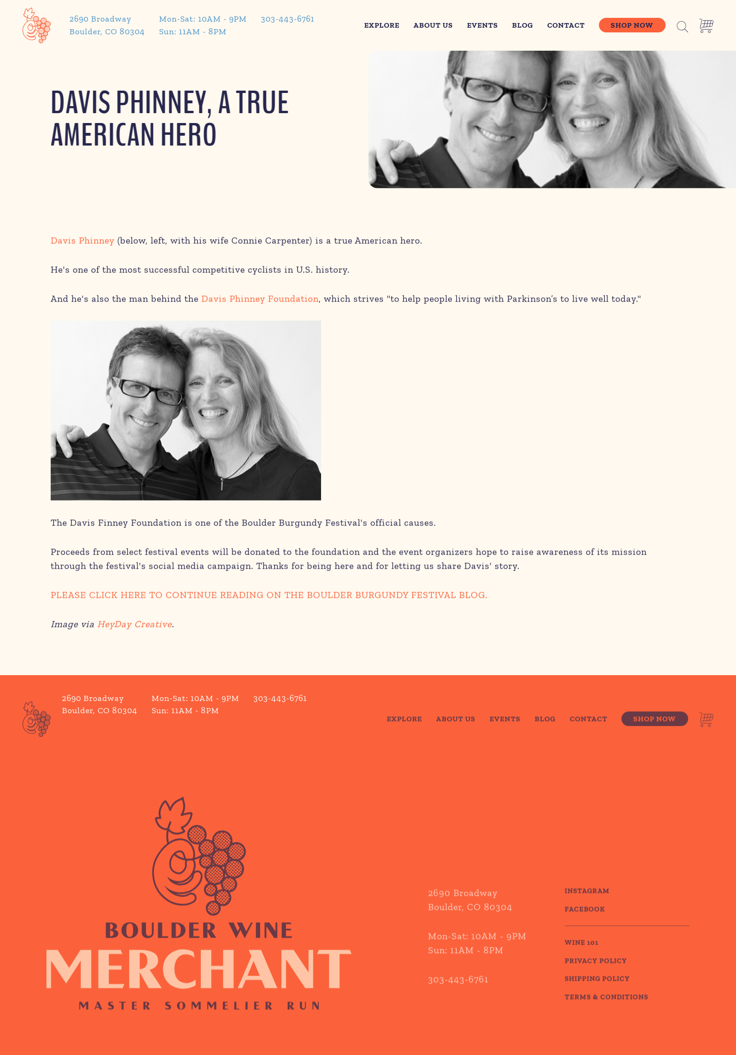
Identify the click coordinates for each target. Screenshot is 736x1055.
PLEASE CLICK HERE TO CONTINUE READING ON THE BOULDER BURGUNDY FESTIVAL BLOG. (269, 597)
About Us (433, 25)
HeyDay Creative (134, 626)
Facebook (585, 925)
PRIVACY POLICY (596, 976)
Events (482, 25)
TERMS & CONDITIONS (606, 1013)
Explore (381, 25)
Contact (566, 25)
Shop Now (632, 25)
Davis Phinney (83, 242)
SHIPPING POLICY (597, 995)
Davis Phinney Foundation (260, 301)
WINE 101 (581, 959)
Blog (522, 25)
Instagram (587, 907)
